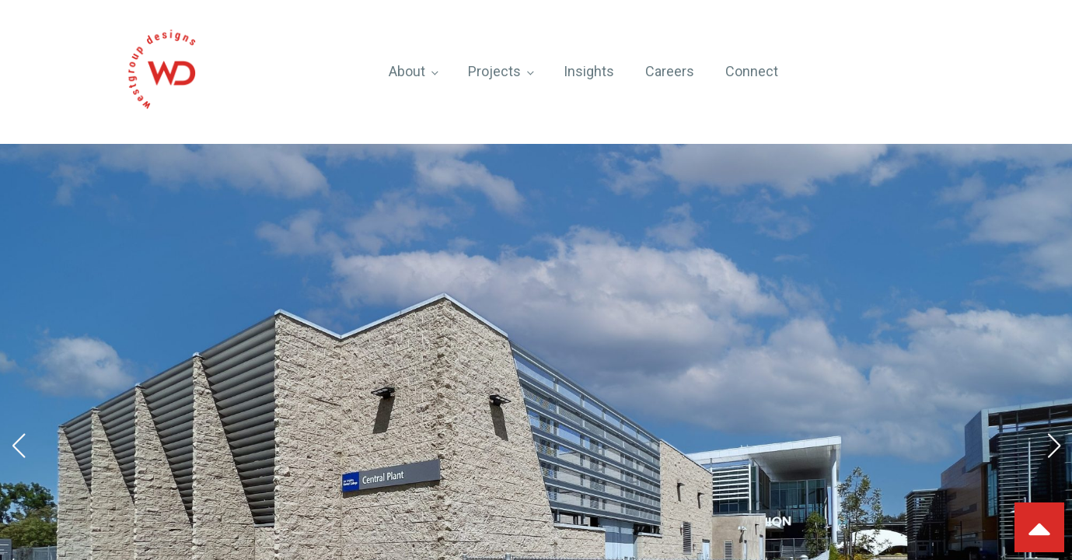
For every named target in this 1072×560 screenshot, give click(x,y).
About (407, 71)
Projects (494, 71)
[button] (18, 446)
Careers (669, 71)
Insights (589, 71)
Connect (751, 71)
